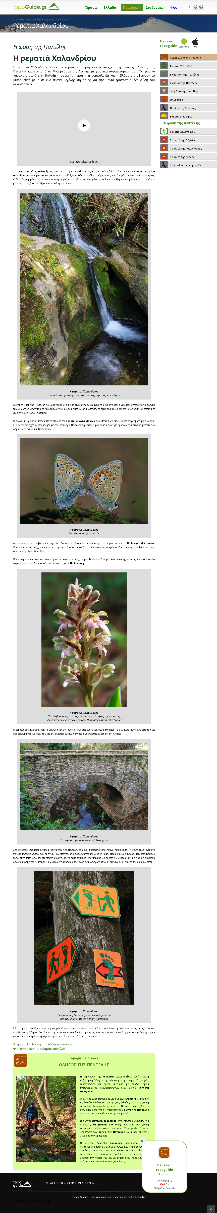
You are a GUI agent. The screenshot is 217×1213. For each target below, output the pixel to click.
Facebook (189, 7)
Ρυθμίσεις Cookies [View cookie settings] (137, 1197)
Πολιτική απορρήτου (100, 1197)
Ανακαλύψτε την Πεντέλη (27, 19)
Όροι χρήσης (119, 1197)
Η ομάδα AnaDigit (79, 1197)
